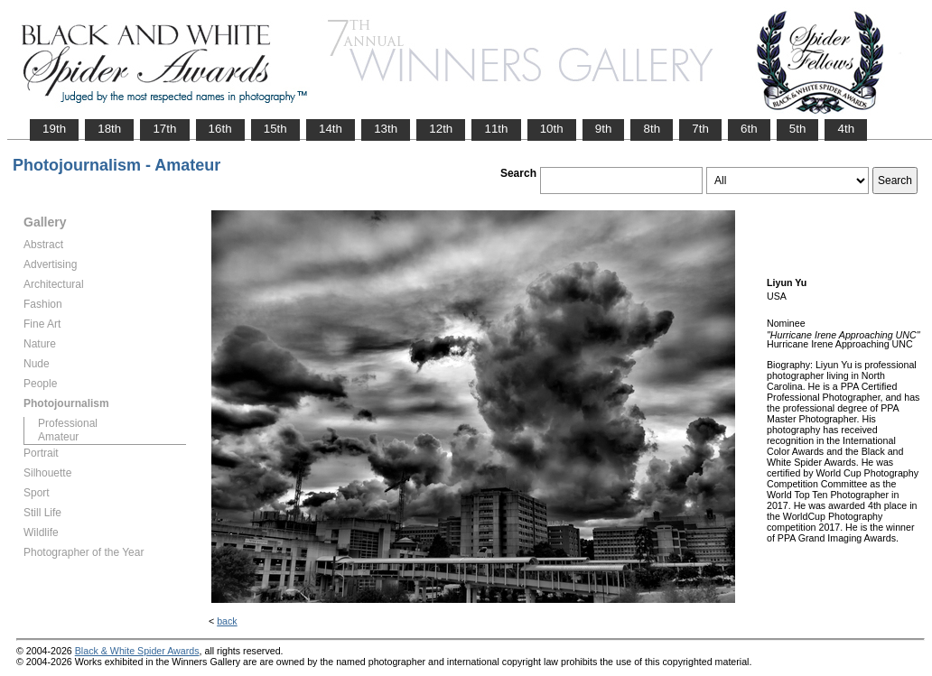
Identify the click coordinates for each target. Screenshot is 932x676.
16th (220, 128)
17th (164, 128)
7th (700, 128)
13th (385, 128)
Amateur (58, 437)
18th (109, 128)
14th (330, 128)
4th (845, 128)
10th (551, 128)
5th (797, 128)
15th (275, 128)
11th (495, 128)
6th (749, 128)
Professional (68, 423)
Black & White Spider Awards (137, 650)
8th (651, 128)
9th (603, 128)
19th (54, 128)
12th (440, 128)
